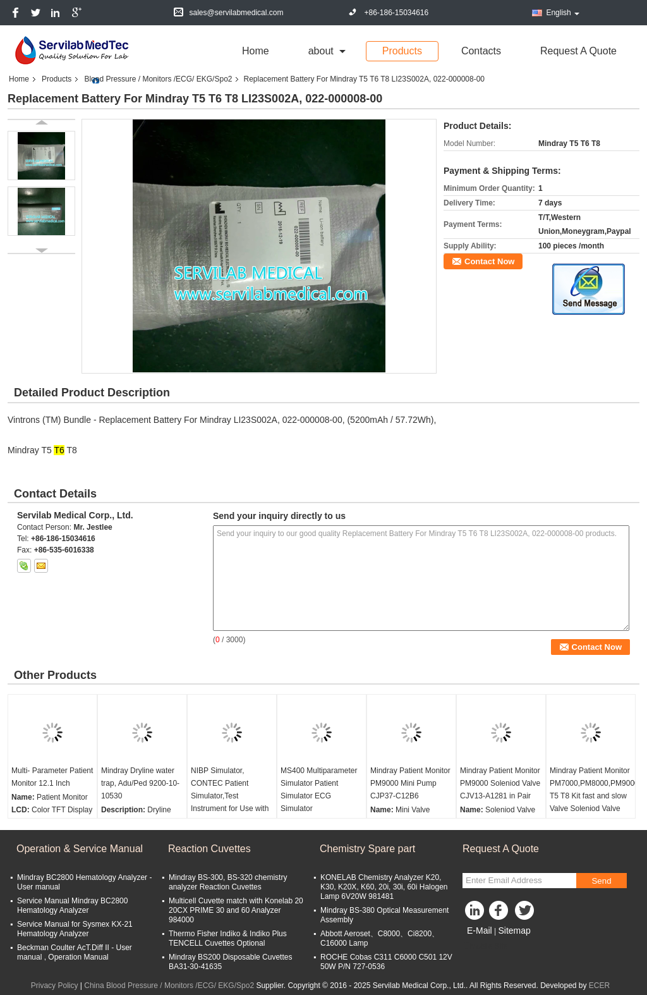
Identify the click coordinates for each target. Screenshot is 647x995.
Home (255, 51)
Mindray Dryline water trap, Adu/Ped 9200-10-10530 (140, 783)
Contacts (481, 51)
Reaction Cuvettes (209, 848)
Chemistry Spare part (367, 848)
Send (601, 881)
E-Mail (479, 930)
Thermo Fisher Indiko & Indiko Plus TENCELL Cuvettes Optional (228, 938)
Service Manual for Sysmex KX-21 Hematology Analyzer (75, 929)
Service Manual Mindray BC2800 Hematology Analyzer (72, 905)
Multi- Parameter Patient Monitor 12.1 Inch (52, 777)
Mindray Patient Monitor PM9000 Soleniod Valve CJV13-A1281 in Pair (500, 783)
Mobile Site (485, 946)
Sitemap (514, 930)
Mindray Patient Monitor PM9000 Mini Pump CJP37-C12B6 (410, 783)
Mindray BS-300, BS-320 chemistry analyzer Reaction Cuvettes (228, 882)
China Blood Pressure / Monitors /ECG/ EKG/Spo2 (169, 985)
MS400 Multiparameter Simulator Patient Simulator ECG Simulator (319, 789)
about (321, 51)
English (562, 12)
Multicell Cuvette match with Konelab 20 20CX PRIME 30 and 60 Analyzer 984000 (236, 910)
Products (402, 51)
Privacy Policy (54, 985)
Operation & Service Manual (79, 848)
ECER (599, 985)
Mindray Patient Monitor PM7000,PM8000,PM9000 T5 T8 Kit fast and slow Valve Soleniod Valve (592, 789)
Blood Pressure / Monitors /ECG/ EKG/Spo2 (158, 79)
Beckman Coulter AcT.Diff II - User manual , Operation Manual (74, 952)
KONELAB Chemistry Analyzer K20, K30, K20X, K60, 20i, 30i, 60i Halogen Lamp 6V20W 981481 (383, 887)
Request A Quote (578, 51)
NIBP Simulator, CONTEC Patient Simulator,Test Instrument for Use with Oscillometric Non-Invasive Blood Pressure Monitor (231, 808)
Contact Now (489, 261)
